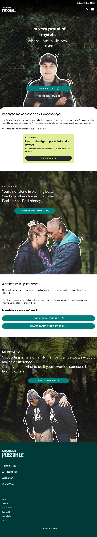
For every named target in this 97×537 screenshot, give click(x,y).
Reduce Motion (82, 3)
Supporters (8, 477)
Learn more (8, 483)
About (4, 499)
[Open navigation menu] (93, 9)
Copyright (6, 512)
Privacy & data (7, 508)
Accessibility (6, 516)
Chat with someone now (48, 318)
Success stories (9, 471)
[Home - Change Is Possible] (13, 454)
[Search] (87, 9)
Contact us (6, 504)
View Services (48, 158)
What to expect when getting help (48, 326)
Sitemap (5, 520)
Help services (9, 465)
